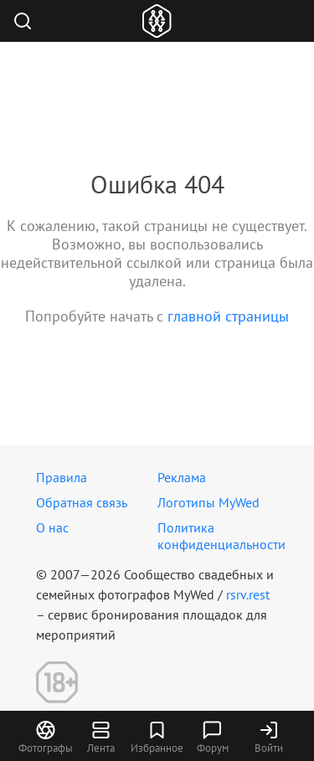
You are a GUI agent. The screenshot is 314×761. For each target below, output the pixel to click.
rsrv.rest (248, 594)
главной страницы (228, 316)
